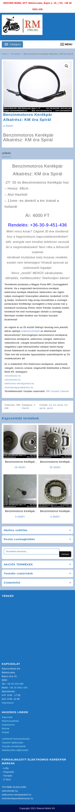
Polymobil (8, 772)
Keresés (65, 554)
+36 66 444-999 (15, 684)
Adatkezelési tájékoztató (15, 750)
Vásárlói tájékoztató (12, 742)
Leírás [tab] (6, 153)
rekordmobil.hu (13, 380)
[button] (66, 66)
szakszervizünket (30, 331)
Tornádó (7, 776)
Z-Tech (7, 779)
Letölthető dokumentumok (16, 739)
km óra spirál (56, 405)
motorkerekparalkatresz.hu (19, 387)
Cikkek (5, 732)
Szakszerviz (8, 725)
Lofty (6, 768)
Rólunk (5, 728)
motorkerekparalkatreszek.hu (17, 798)
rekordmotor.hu (13, 376)
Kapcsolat (7, 717)
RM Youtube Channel (57, 391)
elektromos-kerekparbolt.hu (19, 383)
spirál (50, 408)
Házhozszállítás (10, 721)
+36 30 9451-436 (18, 687)
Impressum (8, 703)
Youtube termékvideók (14, 746)
